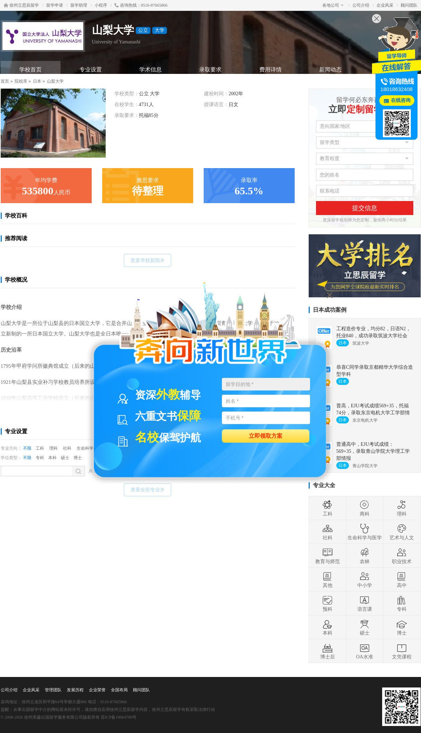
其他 (327, 579)
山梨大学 (55, 81)
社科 (67, 448)
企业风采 (385, 5)
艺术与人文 (402, 532)
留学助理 (78, 5)
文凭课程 (402, 651)
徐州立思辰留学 (21, 5)
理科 (53, 448)
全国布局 (119, 689)
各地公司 (333, 5)
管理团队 (53, 689)
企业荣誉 (97, 689)
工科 (40, 448)
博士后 (327, 651)
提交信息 (364, 208)
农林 (364, 555)
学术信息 (150, 69)
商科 (364, 508)
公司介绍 (360, 5)
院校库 (21, 81)
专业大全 (324, 485)
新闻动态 (330, 69)
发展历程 (75, 689)
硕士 (65, 457)
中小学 (364, 579)
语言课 (364, 603)
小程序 (100, 5)
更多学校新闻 (147, 260)
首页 (5, 81)
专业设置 (90, 69)
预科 (327, 603)
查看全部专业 (147, 489)
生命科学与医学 (365, 532)
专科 (40, 457)
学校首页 (30, 69)
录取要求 (210, 69)
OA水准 (364, 651)
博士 (77, 457)
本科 (52, 457)
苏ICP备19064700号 (119, 717)
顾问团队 (409, 5)
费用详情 (270, 69)
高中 (402, 579)
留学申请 (54, 5)
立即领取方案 (265, 435)
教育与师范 (327, 555)
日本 (37, 81)
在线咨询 (401, 100)
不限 (27, 448)
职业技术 (402, 555)
